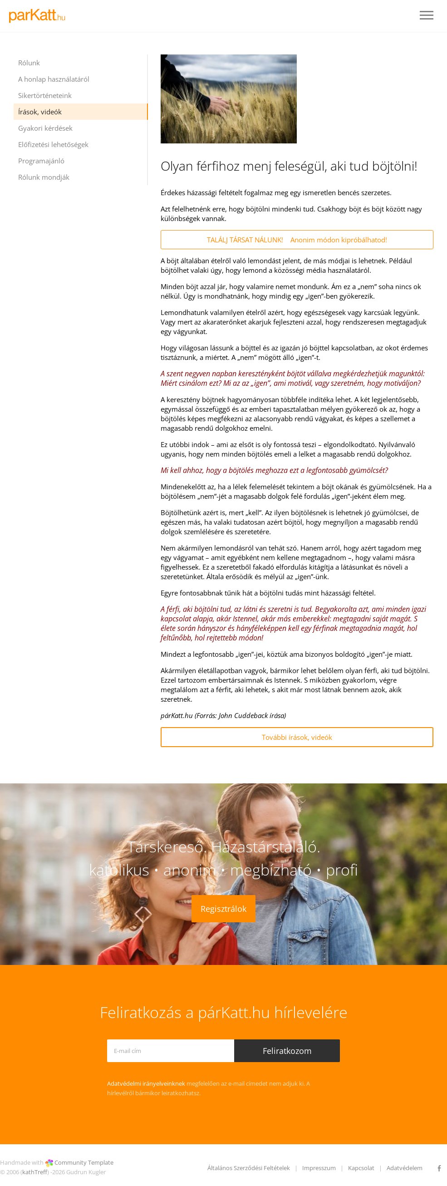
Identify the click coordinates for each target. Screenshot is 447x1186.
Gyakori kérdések (45, 128)
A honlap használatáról (53, 79)
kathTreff (34, 1172)
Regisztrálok (223, 908)
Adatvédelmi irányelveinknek (146, 1083)
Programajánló (41, 160)
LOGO (40, 16)
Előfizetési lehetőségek (53, 144)
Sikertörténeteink (45, 95)
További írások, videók (297, 737)
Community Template (83, 1162)
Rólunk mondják (43, 177)
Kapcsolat (361, 1168)
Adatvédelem (404, 1168)
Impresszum (319, 1168)
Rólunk (29, 62)
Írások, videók (40, 111)
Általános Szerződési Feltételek (248, 1168)
